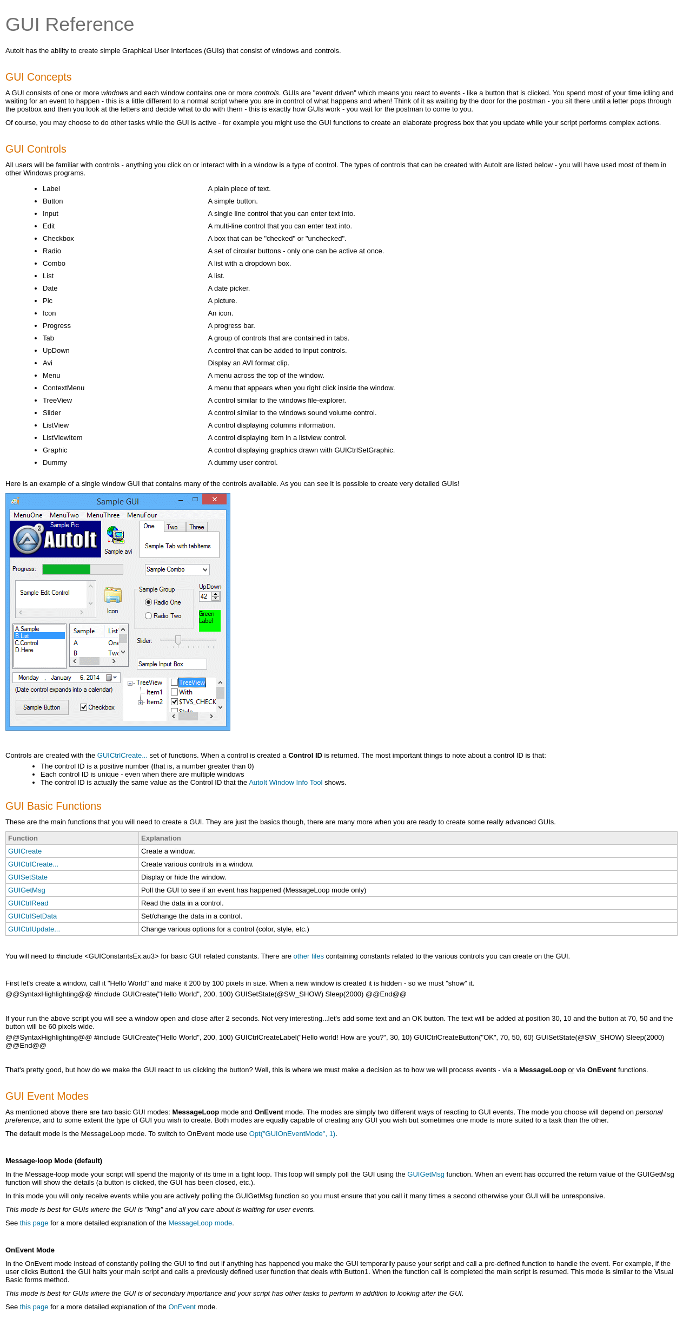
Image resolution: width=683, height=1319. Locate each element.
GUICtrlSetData (32, 916)
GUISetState (28, 877)
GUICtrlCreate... (122, 755)
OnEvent (182, 1307)
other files (309, 956)
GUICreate (25, 851)
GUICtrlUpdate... (34, 929)
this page (34, 1223)
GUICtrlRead (28, 903)
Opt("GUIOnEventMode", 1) (292, 1134)
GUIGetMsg (26, 890)
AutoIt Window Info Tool (285, 782)
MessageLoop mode (200, 1223)
